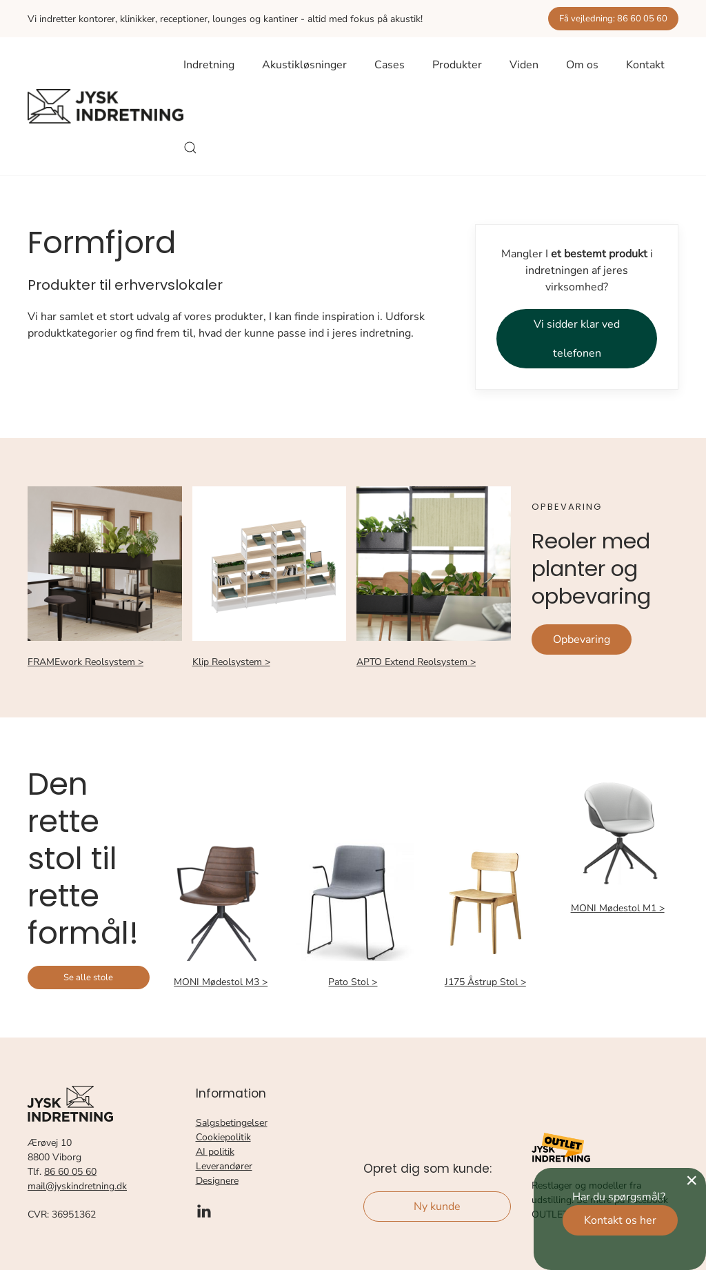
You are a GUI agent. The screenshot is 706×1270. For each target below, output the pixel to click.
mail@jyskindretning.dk (77, 1186)
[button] (190, 147)
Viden (524, 64)
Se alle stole (88, 977)
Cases (389, 64)
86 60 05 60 (70, 1171)
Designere (217, 1180)
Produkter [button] (457, 64)
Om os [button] (582, 64)
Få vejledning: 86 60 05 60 (613, 18)
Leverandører (224, 1166)
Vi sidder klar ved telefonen (577, 339)
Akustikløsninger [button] (304, 64)
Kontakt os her (620, 1220)
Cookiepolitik (223, 1137)
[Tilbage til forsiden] (105, 106)
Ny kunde (437, 1206)
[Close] (691, 1180)
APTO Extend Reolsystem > (416, 661)
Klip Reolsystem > (231, 661)
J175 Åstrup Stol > (485, 982)
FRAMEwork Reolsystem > (85, 661)
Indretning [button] (208, 64)
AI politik (215, 1151)
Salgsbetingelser (232, 1122)
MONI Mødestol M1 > (618, 908)
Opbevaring (581, 639)
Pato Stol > (352, 982)
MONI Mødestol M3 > (221, 982)
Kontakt (645, 64)
